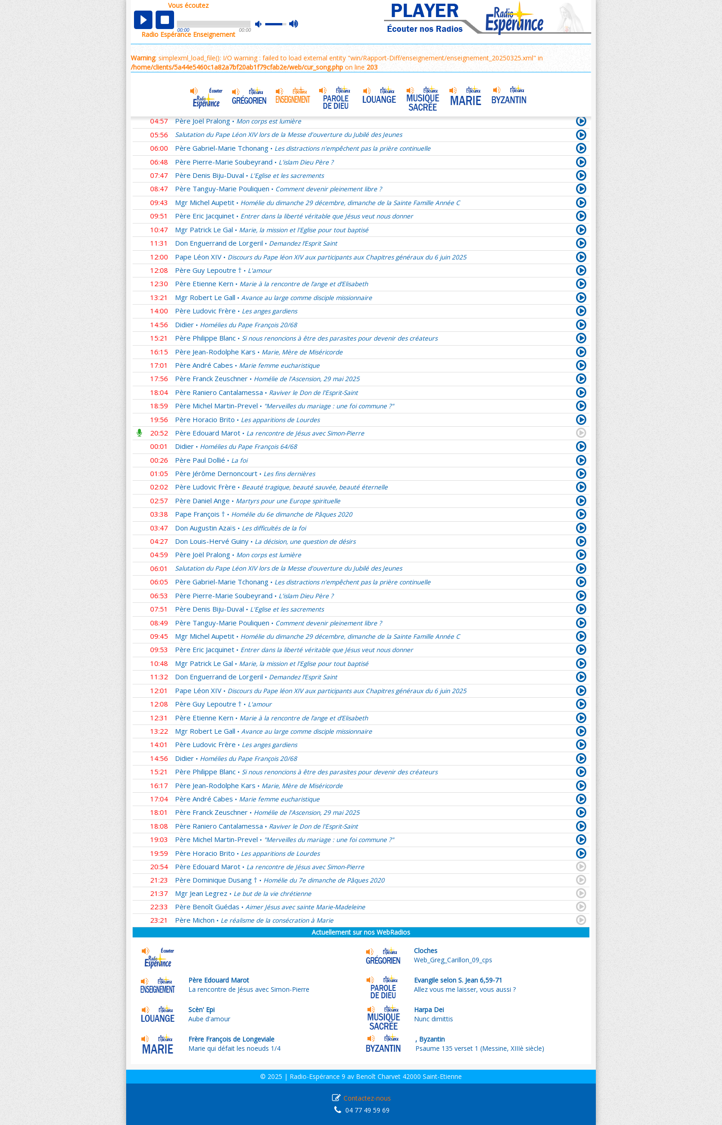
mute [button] (263, 24)
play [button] (143, 20)
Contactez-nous (367, 1098)
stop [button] (165, 20)
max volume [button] (294, 24)
